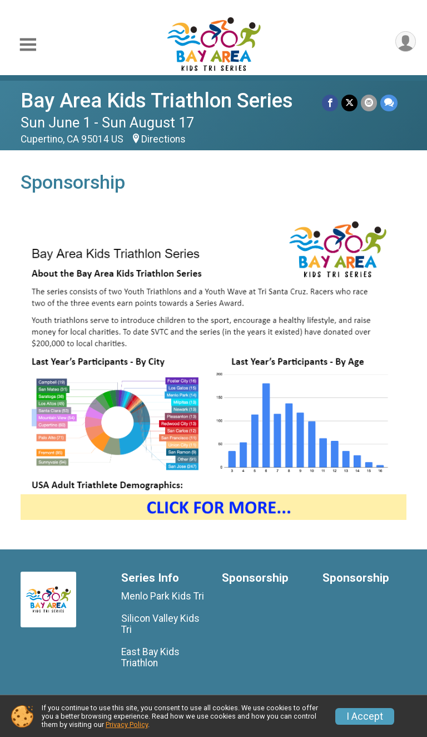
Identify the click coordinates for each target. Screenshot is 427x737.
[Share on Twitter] (349, 103)
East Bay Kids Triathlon (150, 657)
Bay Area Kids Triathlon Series (157, 100)
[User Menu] (405, 41)
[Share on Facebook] (330, 103)
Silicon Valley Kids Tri (160, 624)
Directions (163, 139)
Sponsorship (255, 578)
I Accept (364, 716)
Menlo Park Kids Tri (162, 596)
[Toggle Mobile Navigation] (28, 44)
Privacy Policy (127, 724)
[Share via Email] (369, 103)
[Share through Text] (389, 103)
